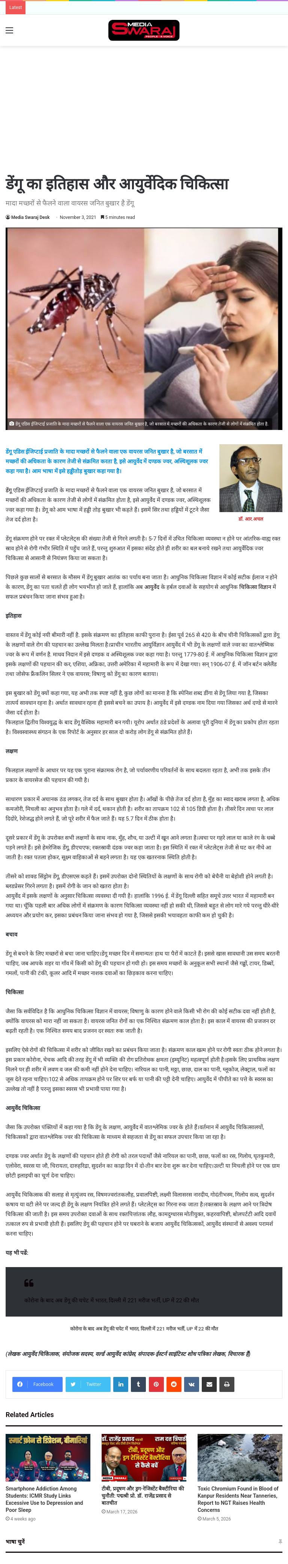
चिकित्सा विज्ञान (256, 587)
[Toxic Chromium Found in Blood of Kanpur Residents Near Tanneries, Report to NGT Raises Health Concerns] (240, 1458)
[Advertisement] (144, 70)
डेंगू (9, 490)
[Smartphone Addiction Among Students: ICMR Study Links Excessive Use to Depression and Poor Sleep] (48, 1458)
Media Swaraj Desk (30, 217)
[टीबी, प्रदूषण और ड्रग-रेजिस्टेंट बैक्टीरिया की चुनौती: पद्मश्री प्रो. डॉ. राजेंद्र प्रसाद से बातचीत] (144, 1458)
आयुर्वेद (151, 587)
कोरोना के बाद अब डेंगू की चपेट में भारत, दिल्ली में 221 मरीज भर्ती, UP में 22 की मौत (111, 1300)
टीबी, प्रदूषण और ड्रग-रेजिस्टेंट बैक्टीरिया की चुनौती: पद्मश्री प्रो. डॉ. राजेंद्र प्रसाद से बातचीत (143, 1496)
